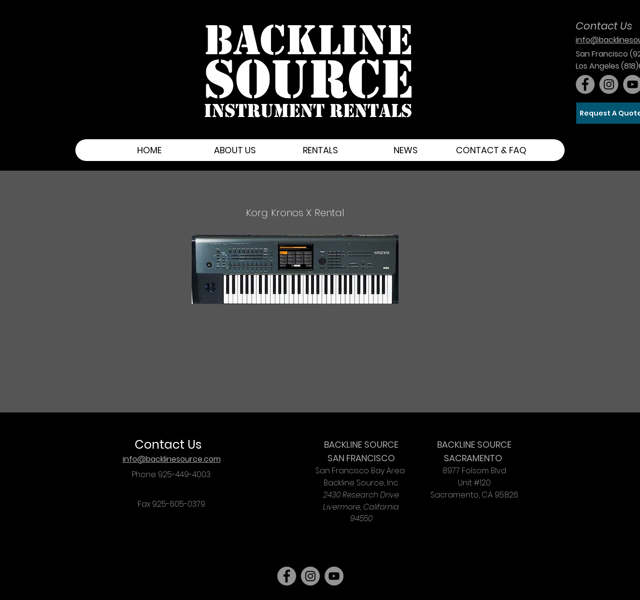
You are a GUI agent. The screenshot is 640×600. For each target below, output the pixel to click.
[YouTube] (334, 576)
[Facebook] (585, 84)
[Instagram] (608, 84)
